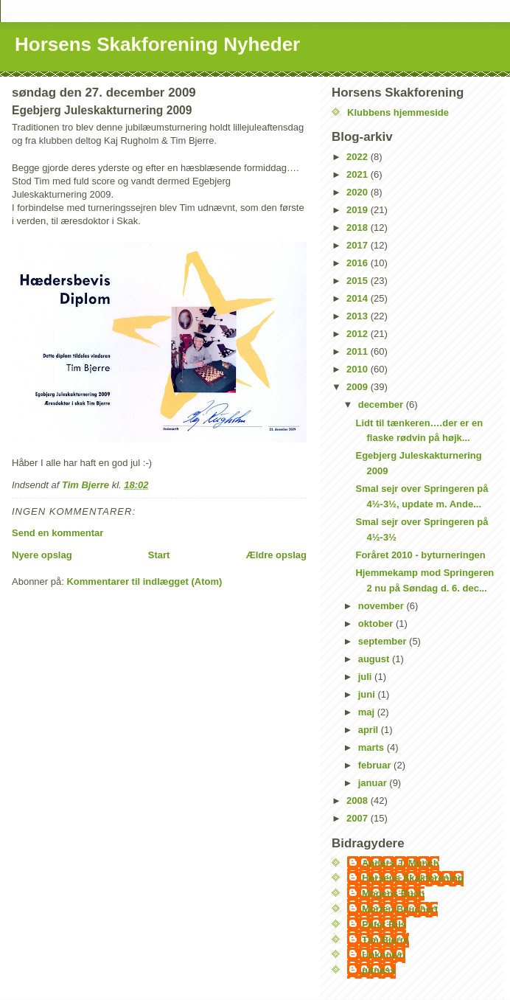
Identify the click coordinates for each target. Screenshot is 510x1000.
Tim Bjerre (385, 939)
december (382, 404)
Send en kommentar (57, 532)
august (375, 658)
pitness (379, 970)
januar (374, 782)
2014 (358, 298)
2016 (358, 262)
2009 (358, 386)
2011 (358, 351)
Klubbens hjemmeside (398, 112)
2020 (358, 192)
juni (368, 694)
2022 (358, 156)
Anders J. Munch (400, 863)
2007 (358, 818)
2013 (358, 316)
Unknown (383, 954)
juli (366, 676)
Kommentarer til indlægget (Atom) (144, 581)
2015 (358, 280)
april (369, 729)
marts (372, 747)
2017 (358, 245)
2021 (358, 174)
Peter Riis (384, 924)
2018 (358, 227)
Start (159, 554)
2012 (358, 333)
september (383, 641)
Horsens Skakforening (413, 877)
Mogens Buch (393, 893)
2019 (358, 209)
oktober (377, 623)
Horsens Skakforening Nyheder (157, 44)
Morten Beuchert (400, 908)
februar (376, 765)
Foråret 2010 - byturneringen (420, 554)
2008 (358, 800)
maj (367, 712)
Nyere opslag (42, 554)
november (382, 605)
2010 (358, 369)
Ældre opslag (276, 554)
